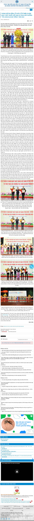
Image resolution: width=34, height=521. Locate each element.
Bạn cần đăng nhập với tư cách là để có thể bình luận (16, 342)
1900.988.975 (4, 448)
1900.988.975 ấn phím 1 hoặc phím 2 (8, 451)
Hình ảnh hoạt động (6, 508)
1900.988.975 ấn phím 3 (6, 454)
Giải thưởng (5, 314)
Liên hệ (11, 510)
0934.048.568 (4, 456)
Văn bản (28, 508)
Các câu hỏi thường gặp (17, 508)
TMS (22, 510)
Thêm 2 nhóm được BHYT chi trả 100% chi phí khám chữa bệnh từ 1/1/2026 (16, 502)
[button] (17, 471)
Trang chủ (6, 506)
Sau (32, 459)
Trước (2, 460)
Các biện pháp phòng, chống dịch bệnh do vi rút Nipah (12, 499)
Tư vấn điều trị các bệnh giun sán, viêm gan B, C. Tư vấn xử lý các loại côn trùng (16, 455)
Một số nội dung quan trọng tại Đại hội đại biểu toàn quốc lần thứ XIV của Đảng (17, 501)
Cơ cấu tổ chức (17, 506)
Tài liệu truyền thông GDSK (8, 483)
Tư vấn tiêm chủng (5, 450)
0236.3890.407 (4, 440)
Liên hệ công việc (5, 439)
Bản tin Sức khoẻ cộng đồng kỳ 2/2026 (8, 494)
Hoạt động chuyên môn (28, 506)
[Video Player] (17, 471)
